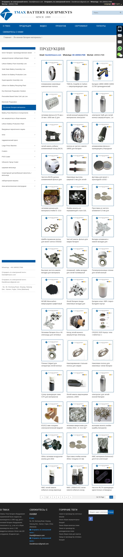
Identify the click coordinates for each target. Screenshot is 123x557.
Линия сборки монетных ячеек (69, 525)
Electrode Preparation (9, 102)
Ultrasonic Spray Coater (10, 162)
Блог (59, 549)
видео (43, 26)
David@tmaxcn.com (36, 2)
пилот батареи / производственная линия (17, 53)
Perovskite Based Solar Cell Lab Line (15, 96)
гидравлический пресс (10, 140)
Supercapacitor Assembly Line (12, 80)
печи (3, 135)
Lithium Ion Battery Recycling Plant (14, 85)
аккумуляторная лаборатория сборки (15, 58)
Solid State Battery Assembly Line (13, 69)
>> (66, 497)
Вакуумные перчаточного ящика (13, 129)
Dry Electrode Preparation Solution (14, 91)
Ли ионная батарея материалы (27, 37)
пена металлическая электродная (14, 186)
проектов (61, 26)
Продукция (25, 26)
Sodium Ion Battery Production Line (14, 74)
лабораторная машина (10, 181)
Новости (85, 549)
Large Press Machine (9, 146)
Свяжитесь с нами (13, 32)
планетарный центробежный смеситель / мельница (16, 174)
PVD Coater (6, 156)
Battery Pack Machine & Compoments (15, 113)
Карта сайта (95, 549)
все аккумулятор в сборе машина (14, 118)
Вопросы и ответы (31, 549)
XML (104, 549)
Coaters (4, 151)
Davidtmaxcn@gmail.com (80, 2)
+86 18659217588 (105, 2)
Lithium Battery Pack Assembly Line (14, 63)
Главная (8, 37)
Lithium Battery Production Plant (13, 124)
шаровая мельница (9, 167)
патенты (101, 26)
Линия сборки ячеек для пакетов (70, 534)
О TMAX (6, 26)
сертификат (81, 26)
